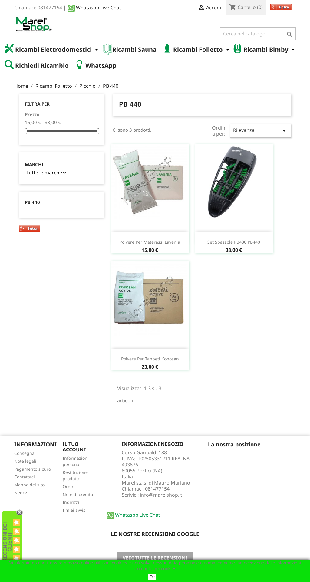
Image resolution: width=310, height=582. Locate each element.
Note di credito (78, 494)
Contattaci (24, 477)
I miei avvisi (75, 510)
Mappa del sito (29, 485)
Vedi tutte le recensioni (155, 557)
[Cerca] (258, 33)
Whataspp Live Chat (94, 7)
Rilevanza (260, 130)
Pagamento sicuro (32, 469)
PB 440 (32, 202)
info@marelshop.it (161, 495)
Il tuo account (74, 447)
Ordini (69, 486)
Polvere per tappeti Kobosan (150, 359)
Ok (152, 576)
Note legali (25, 461)
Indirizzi (71, 502)
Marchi (34, 164)
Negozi (21, 492)
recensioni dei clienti (7, 542)
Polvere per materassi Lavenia (150, 242)
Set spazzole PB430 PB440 (233, 242)
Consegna (24, 453)
